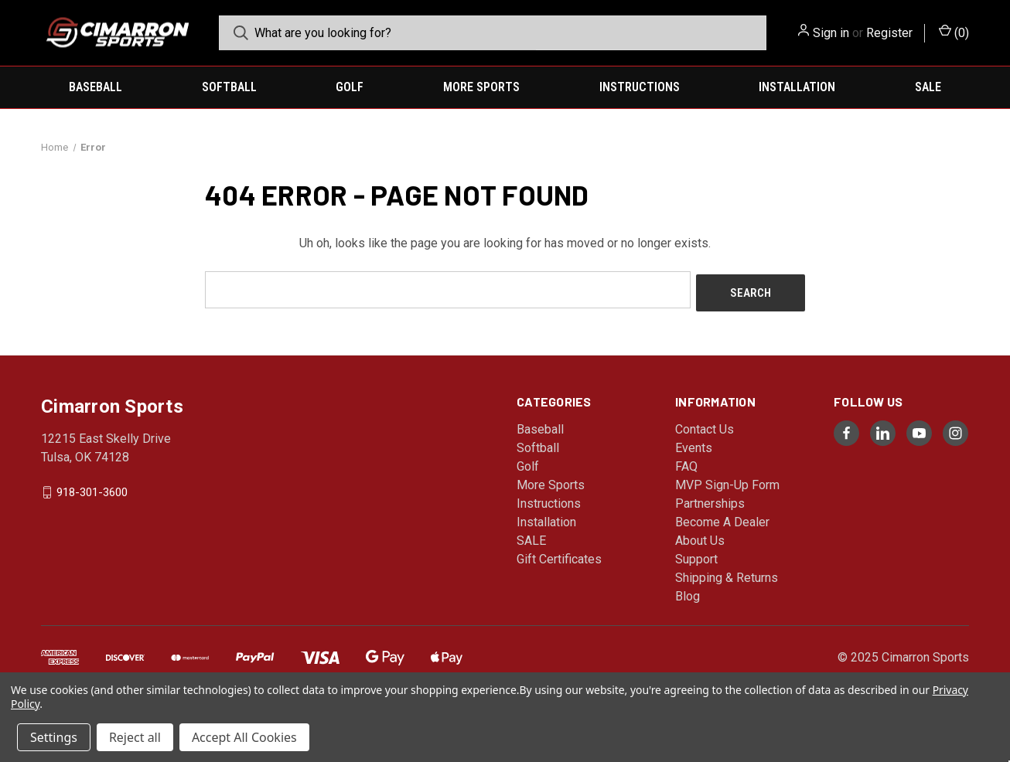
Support (696, 556)
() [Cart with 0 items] (954, 32)
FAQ (686, 463)
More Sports (481, 87)
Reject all (135, 737)
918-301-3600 (92, 488)
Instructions (639, 87)
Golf (349, 87)
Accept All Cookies (244, 737)
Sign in (831, 33)
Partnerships (710, 500)
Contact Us (704, 426)
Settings (53, 737)
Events (693, 444)
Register (889, 33)
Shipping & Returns (726, 574)
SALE (928, 87)
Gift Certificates (559, 556)
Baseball (95, 87)
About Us (700, 537)
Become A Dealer (722, 519)
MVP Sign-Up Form (727, 482)
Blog (687, 593)
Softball (229, 87)
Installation (797, 87)
